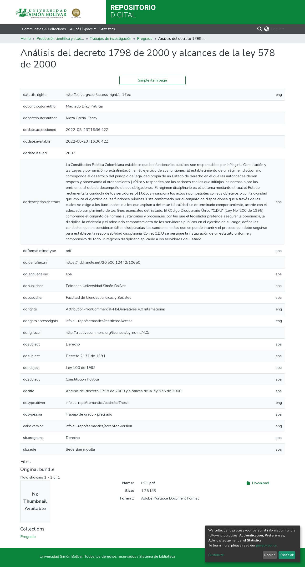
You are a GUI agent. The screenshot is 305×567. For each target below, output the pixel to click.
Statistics (107, 29)
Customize (216, 555)
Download (258, 483)
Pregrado (144, 38)
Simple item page (152, 80)
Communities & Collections (44, 29)
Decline (269, 555)
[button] (267, 29)
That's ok (287, 555)
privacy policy (266, 545)
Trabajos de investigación (110, 38)
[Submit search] (260, 29)
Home (25, 38)
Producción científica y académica (60, 38)
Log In (276, 29)
